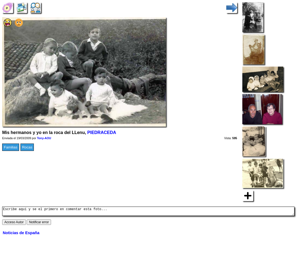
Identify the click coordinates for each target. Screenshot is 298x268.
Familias (10, 147)
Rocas (27, 147)
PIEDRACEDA (101, 132)
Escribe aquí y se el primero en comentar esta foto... (148, 212)
